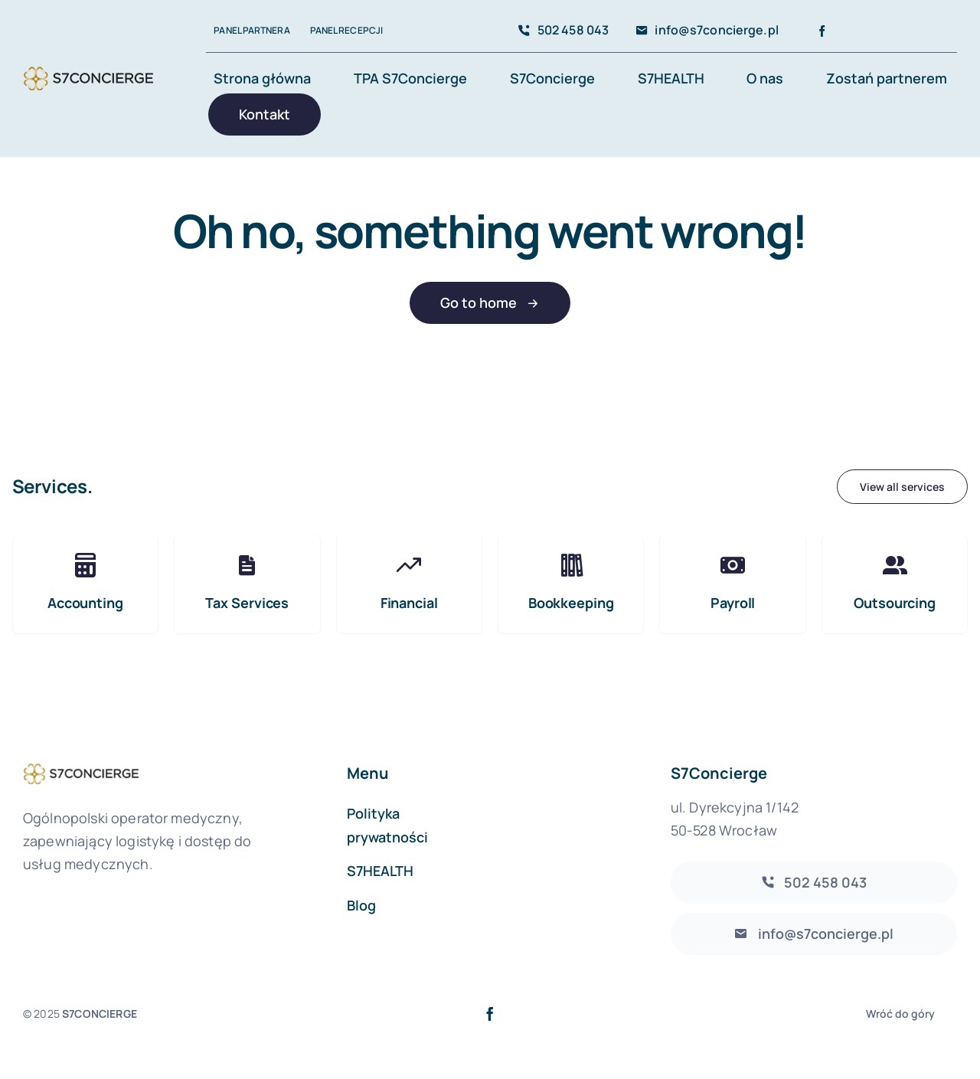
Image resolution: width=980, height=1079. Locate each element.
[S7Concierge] (88, 66)
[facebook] (822, 31)
